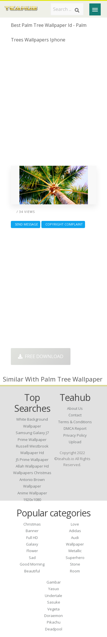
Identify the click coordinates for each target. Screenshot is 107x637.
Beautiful (32, 571)
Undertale (53, 595)
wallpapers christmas (32, 472)
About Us (75, 408)
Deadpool (53, 629)
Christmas (32, 524)
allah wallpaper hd (32, 466)
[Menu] (95, 9)
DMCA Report (75, 428)
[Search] (77, 10)
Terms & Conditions (75, 421)
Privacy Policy (75, 435)
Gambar (54, 582)
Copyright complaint (63, 224)
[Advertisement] (53, 106)
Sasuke (53, 602)
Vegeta (53, 609)
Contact (75, 415)
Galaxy (32, 544)
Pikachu (53, 622)
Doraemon (53, 615)
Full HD (32, 537)
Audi (75, 537)
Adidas (75, 530)
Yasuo (53, 588)
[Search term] (67, 9)
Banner (32, 530)
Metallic (75, 550)
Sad (32, 557)
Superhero (75, 557)
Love (75, 524)
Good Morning (32, 564)
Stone (75, 564)
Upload (75, 441)
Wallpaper (75, 544)
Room (75, 571)
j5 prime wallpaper (32, 459)
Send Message (25, 224)
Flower (32, 550)
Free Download (40, 356)
